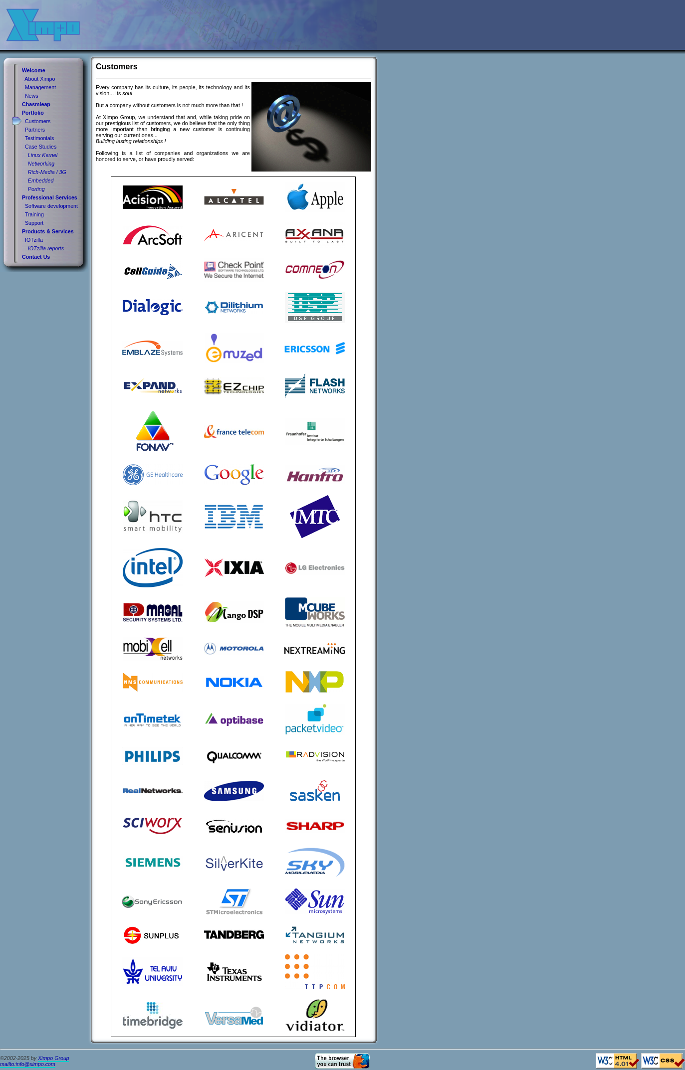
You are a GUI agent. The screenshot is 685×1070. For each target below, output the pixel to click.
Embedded (41, 180)
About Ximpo (39, 79)
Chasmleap (36, 104)
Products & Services (48, 231)
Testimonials (39, 138)
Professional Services (49, 197)
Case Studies (40, 147)
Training (34, 214)
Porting (36, 189)
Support (34, 223)
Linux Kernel (42, 155)
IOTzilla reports (46, 248)
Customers (38, 121)
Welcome (33, 70)
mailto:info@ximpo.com (27, 1064)
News (31, 96)
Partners (35, 130)
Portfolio (33, 113)
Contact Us (36, 257)
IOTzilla (34, 240)
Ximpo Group (53, 1058)
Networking (41, 164)
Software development (51, 206)
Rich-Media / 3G (47, 172)
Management (40, 87)
